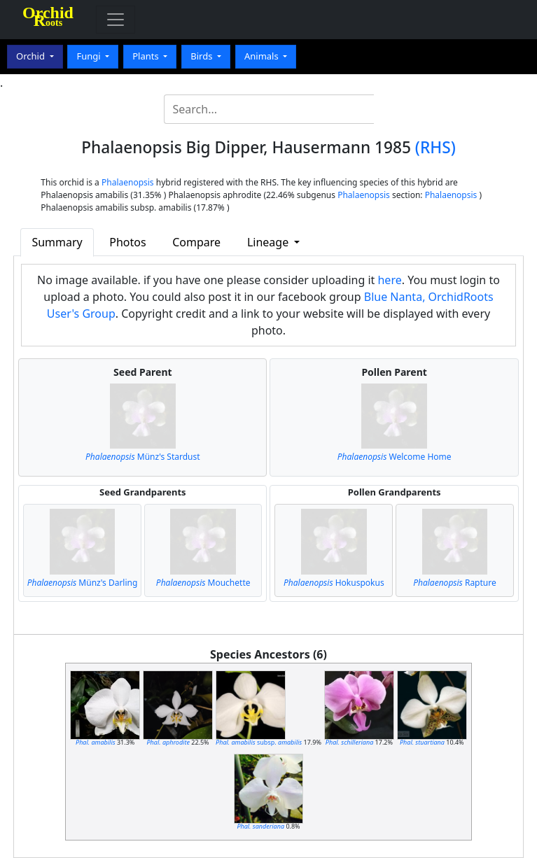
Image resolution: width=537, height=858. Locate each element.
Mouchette (203, 583)
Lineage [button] (269, 242)
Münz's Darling (82, 583)
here (389, 280)
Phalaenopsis (128, 182)
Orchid (31, 56)
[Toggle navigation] (115, 20)
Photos (127, 242)
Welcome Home (394, 457)
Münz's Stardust (142, 457)
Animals (262, 56)
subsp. (259, 742)
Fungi (89, 56)
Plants (146, 56)
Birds (202, 56)
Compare (196, 242)
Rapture (454, 583)
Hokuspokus (334, 583)
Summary (57, 242)
